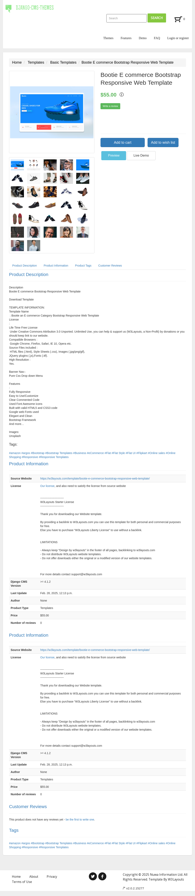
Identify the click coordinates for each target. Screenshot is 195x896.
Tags (13, 830)
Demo (143, 38)
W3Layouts (176, 879)
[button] (15, 112)
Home (17, 62)
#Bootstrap (38, 453)
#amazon (15, 453)
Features (126, 38)
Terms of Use (22, 882)
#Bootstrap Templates (59, 453)
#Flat (108, 453)
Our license (47, 486)
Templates (36, 62)
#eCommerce (96, 453)
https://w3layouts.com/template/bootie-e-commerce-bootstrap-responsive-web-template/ (95, 478)
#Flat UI (131, 453)
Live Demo (141, 155)
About (33, 876)
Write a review (110, 106)
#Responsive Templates (54, 457)
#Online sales (157, 453)
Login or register (178, 38)
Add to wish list (163, 143)
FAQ (157, 38)
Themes (108, 38)
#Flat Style (119, 453)
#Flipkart (142, 453)
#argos (26, 453)
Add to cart (122, 143)
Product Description (24, 265)
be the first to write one (80, 819)
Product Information (56, 265)
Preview (113, 155)
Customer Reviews (110, 265)
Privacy (52, 876)
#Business (80, 453)
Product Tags (83, 265)
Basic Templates (63, 62)
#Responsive (30, 457)
